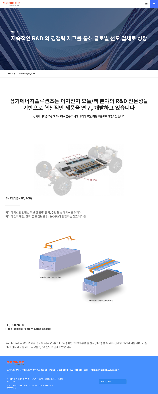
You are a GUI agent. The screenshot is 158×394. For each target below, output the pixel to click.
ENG (146, 4)
